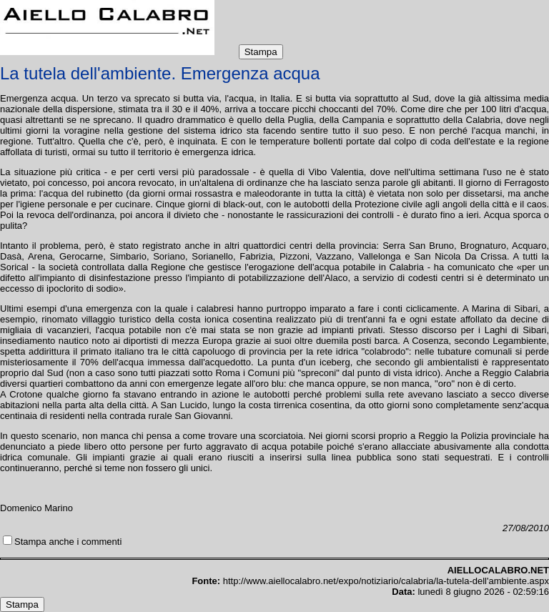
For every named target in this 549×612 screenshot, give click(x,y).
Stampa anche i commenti (68, 541)
